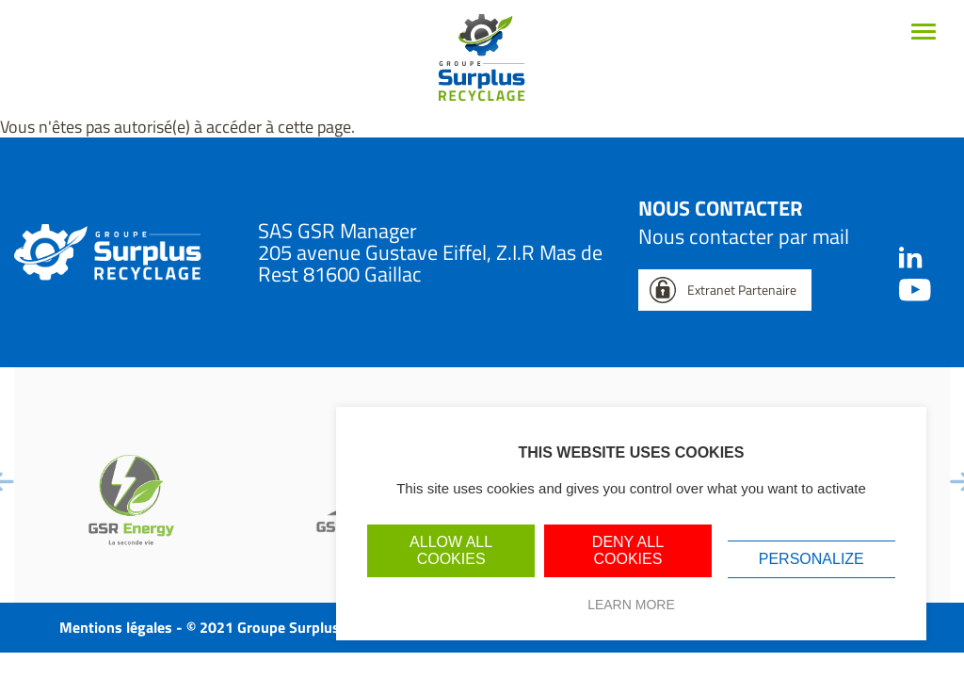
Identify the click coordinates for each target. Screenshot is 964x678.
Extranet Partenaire (741, 289)
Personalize (811, 559)
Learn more (631, 604)
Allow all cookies (451, 550)
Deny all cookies (628, 550)
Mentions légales (115, 627)
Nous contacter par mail (743, 236)
